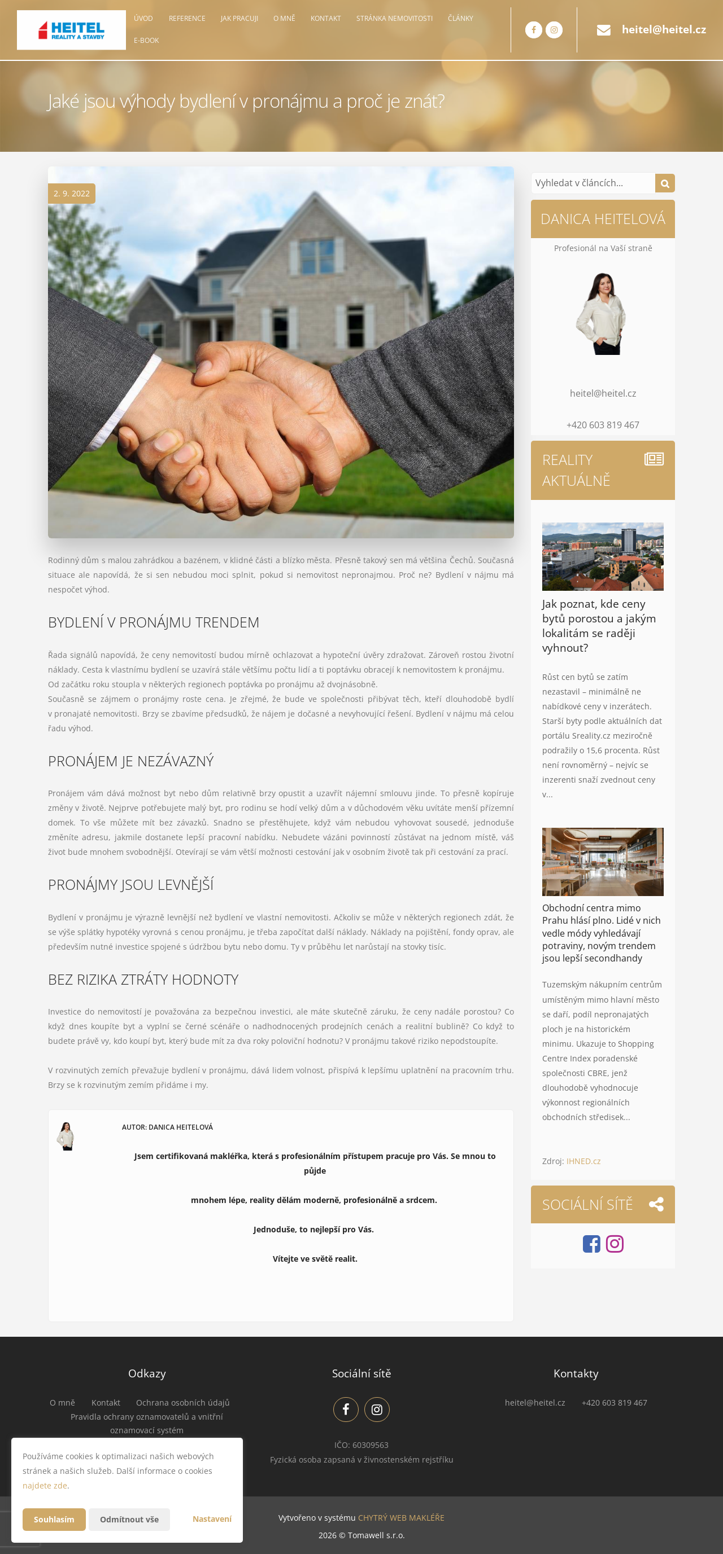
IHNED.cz (584, 1161)
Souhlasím (54, 1519)
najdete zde (45, 1485)
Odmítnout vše (129, 1519)
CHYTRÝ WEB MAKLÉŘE (401, 1517)
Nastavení (212, 1518)
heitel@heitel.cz (664, 29)
